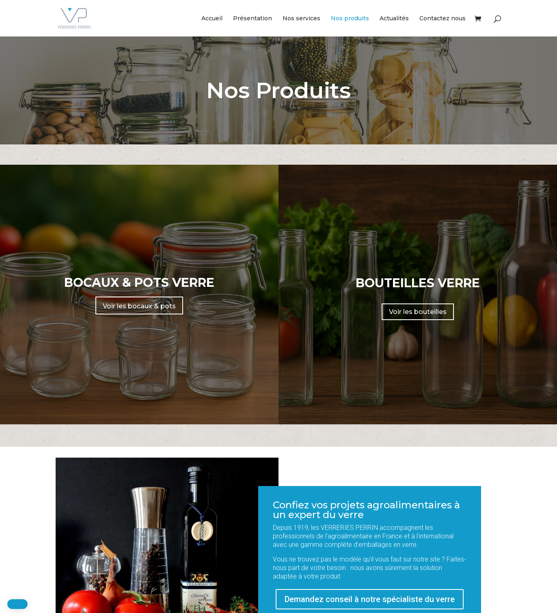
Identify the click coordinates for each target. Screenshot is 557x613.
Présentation (252, 18)
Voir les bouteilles (418, 312)
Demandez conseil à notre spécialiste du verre (370, 599)
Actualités (394, 18)
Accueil (211, 18)
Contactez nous (442, 18)
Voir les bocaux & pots (139, 306)
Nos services (301, 18)
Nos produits (350, 18)
